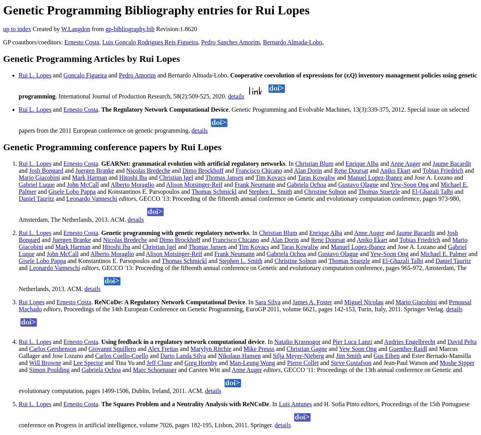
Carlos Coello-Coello (121, 356)
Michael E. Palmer (443, 254)
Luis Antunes (295, 404)
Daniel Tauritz (36, 198)
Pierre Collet (302, 363)
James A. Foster (312, 302)
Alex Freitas (163, 349)
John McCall (83, 184)
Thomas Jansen (224, 177)
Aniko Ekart (395, 170)
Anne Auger (405, 163)
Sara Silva (267, 302)
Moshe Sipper (457, 363)
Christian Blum (314, 163)
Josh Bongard (46, 170)
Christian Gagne (307, 349)
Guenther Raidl (408, 349)
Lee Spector (88, 363)
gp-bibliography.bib (130, 29)
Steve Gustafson (351, 363)
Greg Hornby (200, 363)
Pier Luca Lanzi (352, 342)
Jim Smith (348, 356)
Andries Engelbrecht (410, 342)
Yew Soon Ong (358, 349)
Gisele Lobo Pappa (72, 191)
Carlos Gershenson (52, 349)
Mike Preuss (259, 349)
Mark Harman (89, 177)
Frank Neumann (254, 184)
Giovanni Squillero (112, 349)
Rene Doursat (351, 170)
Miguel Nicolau (363, 302)
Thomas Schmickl (214, 191)
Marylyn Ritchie (211, 349)
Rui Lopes (31, 302)
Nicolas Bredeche (148, 170)
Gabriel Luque (37, 184)
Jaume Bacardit (451, 163)
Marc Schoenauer (155, 370)
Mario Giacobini (39, 177)
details (236, 96)
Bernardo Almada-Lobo (292, 42)
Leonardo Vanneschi (91, 198)
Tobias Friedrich (443, 170)
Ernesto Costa (82, 42)
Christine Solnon (325, 191)
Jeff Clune (159, 363)
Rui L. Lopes (35, 75)
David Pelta (462, 342)
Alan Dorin (308, 170)
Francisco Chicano (259, 170)
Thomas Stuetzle (379, 191)
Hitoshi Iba (133, 177)
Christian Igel (176, 177)
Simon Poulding (49, 370)
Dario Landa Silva (183, 356)
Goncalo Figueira (85, 75)
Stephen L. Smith (270, 191)
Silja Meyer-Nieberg (298, 356)
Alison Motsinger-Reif (194, 184)
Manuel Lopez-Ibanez (375, 177)
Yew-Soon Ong (409, 184)
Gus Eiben (387, 356)
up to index (17, 29)
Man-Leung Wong (252, 363)
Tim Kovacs (270, 177)
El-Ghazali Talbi (432, 191)
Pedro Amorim (137, 75)
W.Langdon (75, 29)
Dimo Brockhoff (203, 170)
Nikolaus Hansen (239, 356)
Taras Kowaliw (317, 177)
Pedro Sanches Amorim (230, 42)
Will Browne (45, 363)
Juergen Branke (94, 170)
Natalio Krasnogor (297, 342)
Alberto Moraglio (132, 184)
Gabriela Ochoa (306, 184)
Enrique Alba (362, 163)
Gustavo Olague (358, 184)
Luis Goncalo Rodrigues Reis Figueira (150, 42)
